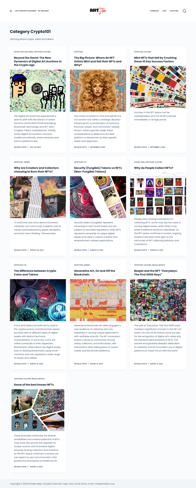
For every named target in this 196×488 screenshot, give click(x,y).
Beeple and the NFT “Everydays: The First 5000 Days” (156, 272)
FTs (85, 162)
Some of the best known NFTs (34, 384)
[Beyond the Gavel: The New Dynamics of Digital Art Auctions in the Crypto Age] (38, 90)
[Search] (184, 11)
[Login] (11, 11)
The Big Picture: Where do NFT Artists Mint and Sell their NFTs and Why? (95, 61)
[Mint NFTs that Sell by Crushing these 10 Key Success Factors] (158, 87)
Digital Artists (158, 264)
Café (164, 11)
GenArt (87, 264)
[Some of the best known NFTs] (38, 410)
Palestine (174, 11)
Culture (46, 52)
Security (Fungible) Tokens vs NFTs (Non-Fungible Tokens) (94, 169)
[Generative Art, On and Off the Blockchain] (98, 300)
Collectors (139, 162)
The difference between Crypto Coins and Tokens (35, 272)
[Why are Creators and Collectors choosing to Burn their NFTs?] (38, 197)
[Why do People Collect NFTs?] (158, 193)
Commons (154, 11)
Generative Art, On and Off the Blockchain (95, 272)
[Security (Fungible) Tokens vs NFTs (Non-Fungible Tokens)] (98, 197)
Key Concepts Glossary (26, 11)
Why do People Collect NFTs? (154, 168)
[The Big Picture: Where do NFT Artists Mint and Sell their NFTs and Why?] (98, 90)
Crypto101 (38, 52)
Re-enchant (43, 11)
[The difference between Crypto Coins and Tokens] (38, 300)
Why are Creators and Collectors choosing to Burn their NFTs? (36, 169)
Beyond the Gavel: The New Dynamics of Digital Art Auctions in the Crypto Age (36, 61)
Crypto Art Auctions (23, 52)
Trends (27, 162)
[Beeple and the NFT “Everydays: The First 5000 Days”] (158, 300)
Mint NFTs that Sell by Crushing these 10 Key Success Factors (155, 59)
